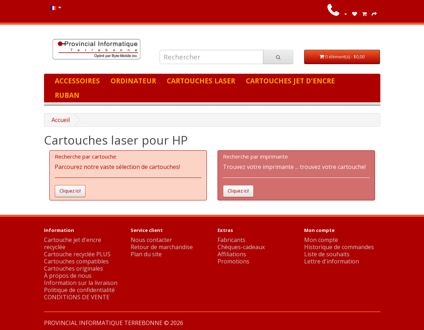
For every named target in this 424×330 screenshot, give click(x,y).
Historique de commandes (339, 247)
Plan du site (146, 254)
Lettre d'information (331, 261)
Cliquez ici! (70, 191)
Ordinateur (133, 81)
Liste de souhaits (327, 254)
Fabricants (231, 240)
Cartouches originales (73, 268)
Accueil (61, 120)
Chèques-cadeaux (241, 247)
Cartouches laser (201, 81)
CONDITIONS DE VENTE (76, 297)
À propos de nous (68, 276)
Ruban (67, 95)
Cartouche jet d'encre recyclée (72, 243)
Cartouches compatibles (76, 261)
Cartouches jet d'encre (290, 81)
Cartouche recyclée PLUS (77, 254)
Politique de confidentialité (79, 290)
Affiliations (232, 254)
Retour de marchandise (162, 247)
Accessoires (77, 81)
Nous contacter (151, 240)
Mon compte (321, 240)
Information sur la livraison (80, 283)
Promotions (233, 261)
